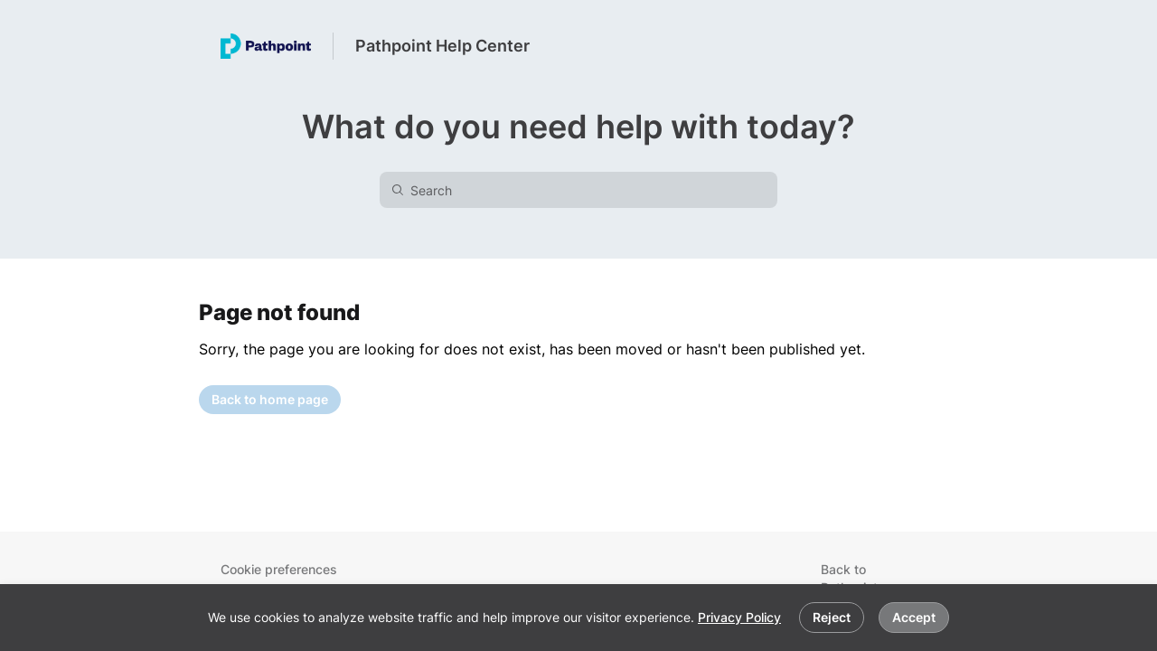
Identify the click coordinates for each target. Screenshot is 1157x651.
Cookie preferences (279, 569)
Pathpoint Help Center (442, 45)
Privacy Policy (739, 617)
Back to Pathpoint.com (864, 578)
